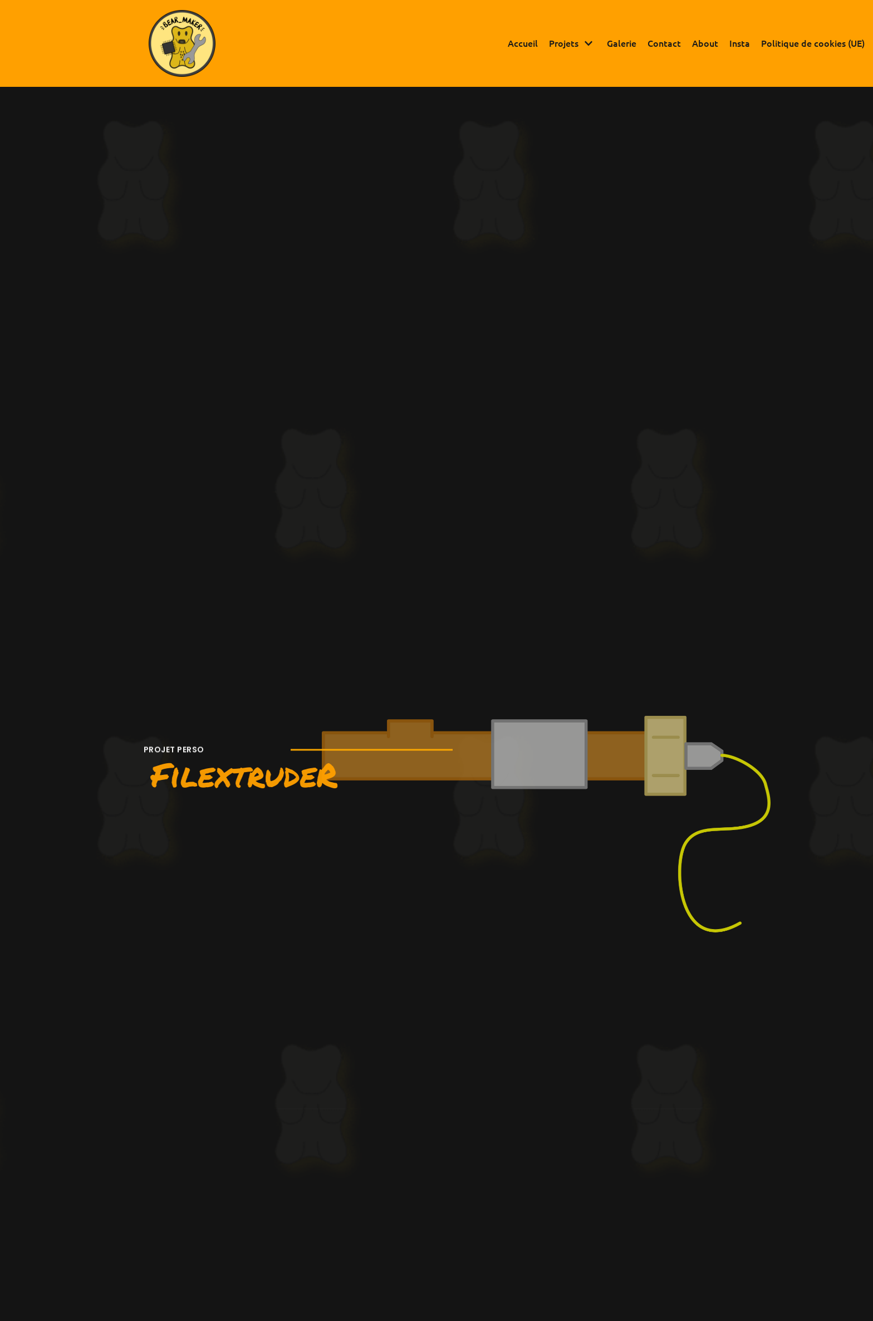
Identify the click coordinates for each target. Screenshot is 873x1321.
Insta (739, 43)
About (705, 43)
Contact (664, 43)
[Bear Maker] (182, 43)
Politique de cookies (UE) (813, 43)
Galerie (621, 43)
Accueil (523, 43)
